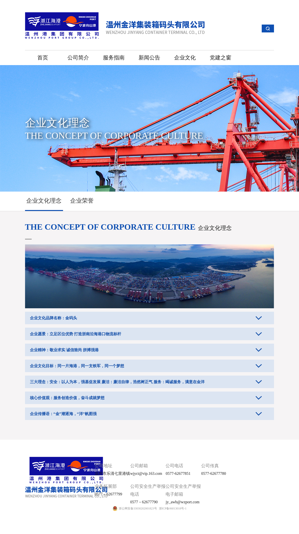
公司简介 (78, 58)
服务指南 (114, 58)
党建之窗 (220, 58)
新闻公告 (149, 58)
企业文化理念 (44, 200)
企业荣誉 (82, 200)
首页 (42, 58)
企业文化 (185, 58)
